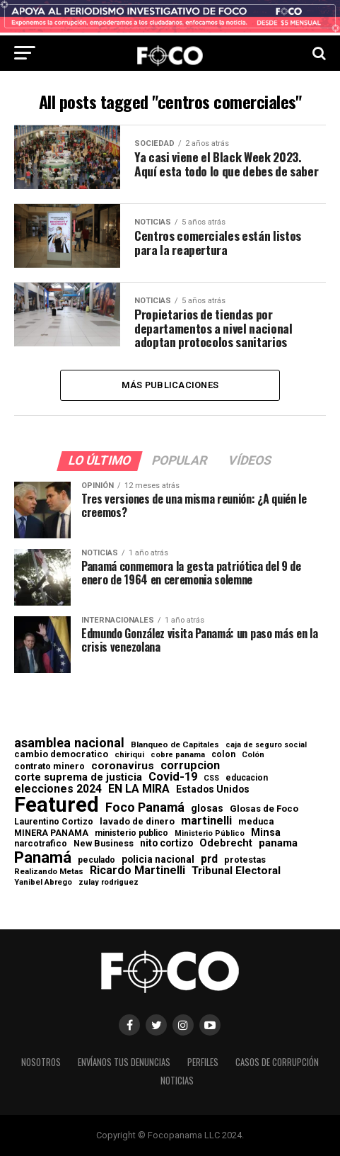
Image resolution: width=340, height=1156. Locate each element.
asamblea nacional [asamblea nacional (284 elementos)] (69, 743)
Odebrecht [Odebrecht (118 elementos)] (225, 844)
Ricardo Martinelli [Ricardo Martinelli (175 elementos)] (137, 871)
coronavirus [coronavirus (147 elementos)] (122, 766)
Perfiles (202, 1063)
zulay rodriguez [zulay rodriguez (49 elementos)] (108, 883)
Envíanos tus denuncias (124, 1063)
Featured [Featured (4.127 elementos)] (56, 805)
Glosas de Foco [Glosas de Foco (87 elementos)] (264, 809)
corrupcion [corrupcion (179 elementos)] (190, 765)
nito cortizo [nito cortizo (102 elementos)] (166, 844)
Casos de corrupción (277, 1063)
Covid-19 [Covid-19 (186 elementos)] (172, 777)
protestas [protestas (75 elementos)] (245, 860)
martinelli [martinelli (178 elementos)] (206, 821)
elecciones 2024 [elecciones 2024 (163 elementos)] (58, 789)
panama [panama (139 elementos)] (278, 844)
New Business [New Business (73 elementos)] (104, 844)
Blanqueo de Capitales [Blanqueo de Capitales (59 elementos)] (175, 746)
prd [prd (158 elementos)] (209, 859)
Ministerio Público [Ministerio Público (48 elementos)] (210, 834)
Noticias (177, 1081)
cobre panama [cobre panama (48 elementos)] (178, 756)
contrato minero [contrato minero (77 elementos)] (49, 766)
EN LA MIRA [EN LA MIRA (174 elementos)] (139, 789)
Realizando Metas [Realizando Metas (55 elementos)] (48, 872)
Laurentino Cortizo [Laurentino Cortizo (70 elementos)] (53, 822)
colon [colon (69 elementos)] (223, 755)
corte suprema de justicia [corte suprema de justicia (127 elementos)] (78, 778)
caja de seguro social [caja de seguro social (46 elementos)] (266, 746)
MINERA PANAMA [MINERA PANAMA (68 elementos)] (51, 833)
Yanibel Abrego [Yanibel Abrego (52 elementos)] (43, 882)
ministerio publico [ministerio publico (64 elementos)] (131, 833)
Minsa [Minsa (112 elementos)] (266, 832)
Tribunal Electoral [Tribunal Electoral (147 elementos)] (236, 871)
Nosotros (41, 1063)
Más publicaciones (170, 385)
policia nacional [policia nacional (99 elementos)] (158, 860)
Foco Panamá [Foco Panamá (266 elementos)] (144, 808)
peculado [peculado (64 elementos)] (96, 860)
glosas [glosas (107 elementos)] (207, 809)
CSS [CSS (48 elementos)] (211, 779)
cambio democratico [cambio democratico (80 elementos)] (61, 755)
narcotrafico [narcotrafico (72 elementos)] (40, 844)
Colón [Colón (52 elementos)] (253, 755)
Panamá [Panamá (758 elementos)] (42, 857)
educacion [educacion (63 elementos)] (246, 778)
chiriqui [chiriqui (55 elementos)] (129, 755)
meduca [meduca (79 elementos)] (256, 822)
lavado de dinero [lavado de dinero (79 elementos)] (137, 822)
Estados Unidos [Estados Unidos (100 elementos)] (213, 790)
